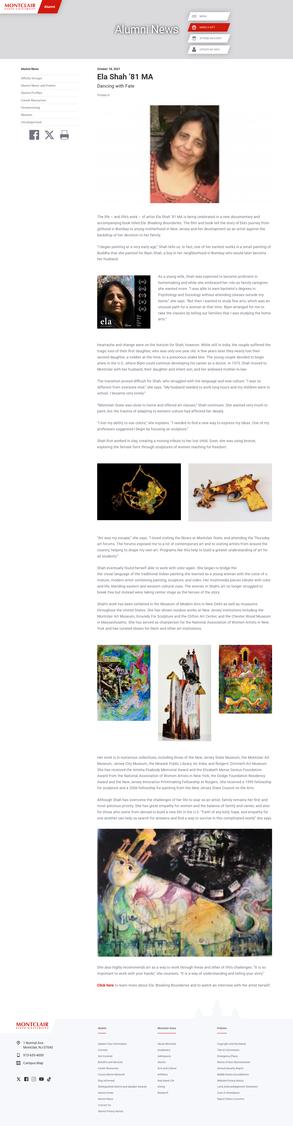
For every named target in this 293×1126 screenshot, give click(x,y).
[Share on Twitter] (47, 135)
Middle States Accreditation (233, 1074)
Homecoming (30, 107)
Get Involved (105, 1056)
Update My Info (275, 49)
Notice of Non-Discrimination (233, 1062)
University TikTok (49, 1079)
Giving (161, 1086)
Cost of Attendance (228, 1092)
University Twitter (18, 1079)
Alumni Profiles (31, 93)
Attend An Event (276, 38)
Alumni (49, 7)
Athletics (163, 1074)
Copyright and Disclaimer (231, 1043)
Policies (222, 1028)
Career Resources (33, 100)
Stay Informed (106, 1080)
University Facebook (26, 1079)
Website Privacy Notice (230, 1080)
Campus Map (29, 1063)
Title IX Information (228, 1050)
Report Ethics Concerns (230, 1098)
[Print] (62, 135)
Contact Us (104, 1105)
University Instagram (33, 1079)
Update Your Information (112, 1043)
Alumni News (30, 69)
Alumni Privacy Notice (110, 1111)
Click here (105, 985)
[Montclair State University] (20, 7)
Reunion (26, 115)
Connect (103, 1050)
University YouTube (41, 1079)
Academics (164, 1050)
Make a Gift (273, 27)
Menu (269, 16)
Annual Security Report (230, 1068)
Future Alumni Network (111, 1074)
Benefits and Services (110, 1062)
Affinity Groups (31, 78)
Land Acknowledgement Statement (237, 1086)
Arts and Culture (167, 1068)
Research (163, 1092)
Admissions (164, 1056)
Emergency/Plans (227, 1056)
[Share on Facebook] (32, 135)
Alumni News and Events (38, 85)
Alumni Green (105, 1092)
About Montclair (167, 1043)
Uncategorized (31, 122)
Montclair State (167, 1028)
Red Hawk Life (166, 1080)
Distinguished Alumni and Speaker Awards (122, 1086)
